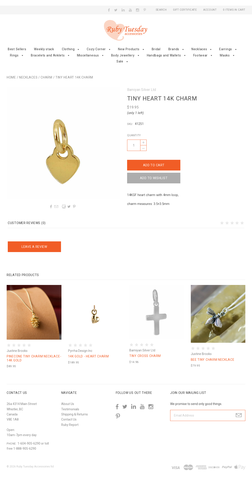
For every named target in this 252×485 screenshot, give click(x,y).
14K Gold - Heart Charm (88, 356)
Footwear (200, 55)
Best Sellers (17, 49)
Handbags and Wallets (164, 55)
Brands (173, 49)
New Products (128, 49)
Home (11, 77)
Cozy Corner (96, 49)
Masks (225, 55)
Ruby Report (70, 425)
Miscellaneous (88, 55)
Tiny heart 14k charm (74, 77)
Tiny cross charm (145, 356)
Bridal (156, 49)
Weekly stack (44, 49)
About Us (67, 404)
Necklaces (199, 49)
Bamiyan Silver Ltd (141, 90)
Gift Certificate (185, 9)
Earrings (225, 49)
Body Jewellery (123, 55)
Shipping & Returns (74, 414)
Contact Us (69, 419)
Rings (14, 55)
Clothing (68, 49)
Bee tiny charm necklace (212, 359)
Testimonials (70, 409)
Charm (46, 77)
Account (210, 9)
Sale (119, 61)
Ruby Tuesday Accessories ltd (35, 466)
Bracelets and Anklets (48, 55)
